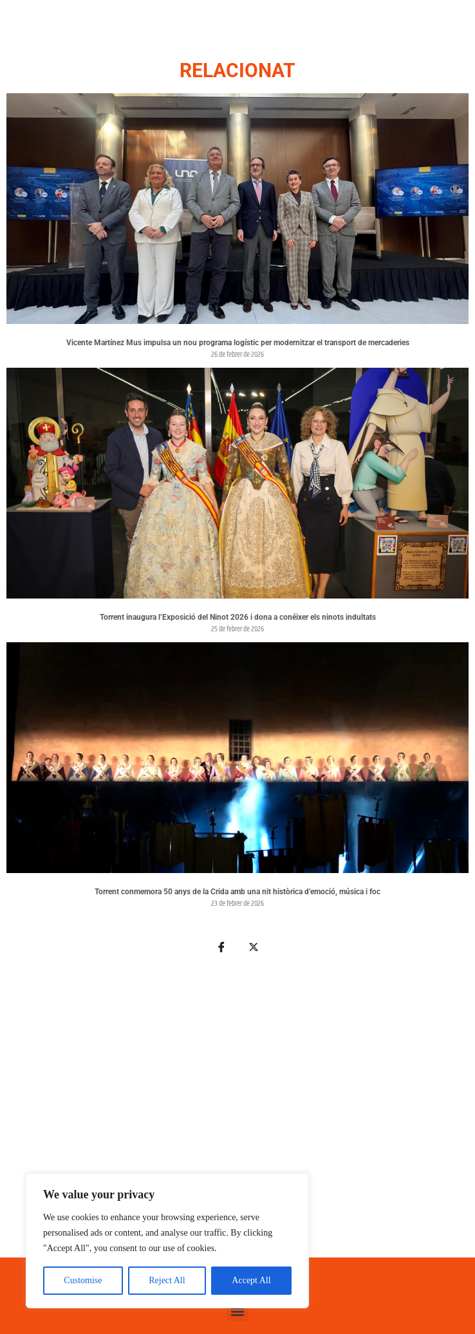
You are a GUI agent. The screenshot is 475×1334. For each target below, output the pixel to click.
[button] (237, 1310)
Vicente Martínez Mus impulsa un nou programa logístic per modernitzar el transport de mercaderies (237, 342)
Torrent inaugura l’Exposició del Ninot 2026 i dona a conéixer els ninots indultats (238, 617)
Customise (83, 1280)
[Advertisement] (237, 1113)
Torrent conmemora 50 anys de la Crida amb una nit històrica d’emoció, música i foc (237, 891)
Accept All (251, 1280)
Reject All (167, 1280)
